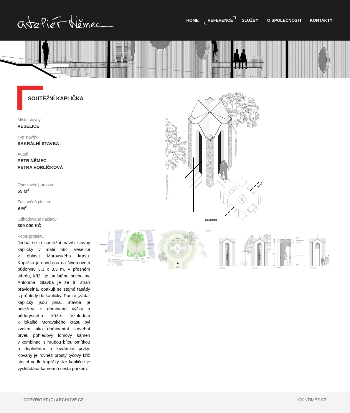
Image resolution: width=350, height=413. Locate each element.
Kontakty (321, 20)
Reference (220, 20)
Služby (250, 20)
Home (192, 20)
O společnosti (284, 20)
